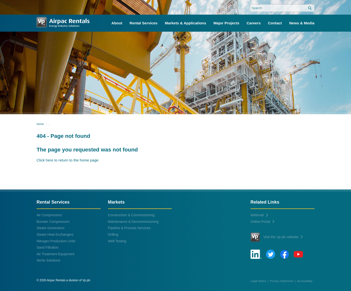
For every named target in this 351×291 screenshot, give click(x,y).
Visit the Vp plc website (277, 237)
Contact (275, 23)
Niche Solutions (48, 260)
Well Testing (117, 241)
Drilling (113, 234)
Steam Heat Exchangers (55, 234)
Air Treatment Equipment (55, 254)
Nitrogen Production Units (56, 241)
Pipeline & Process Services (129, 228)
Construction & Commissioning (131, 215)
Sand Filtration (47, 247)
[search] (309, 8)
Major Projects (226, 23)
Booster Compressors (53, 222)
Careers (254, 23)
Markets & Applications (185, 23)
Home (40, 123)
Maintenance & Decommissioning (133, 222)
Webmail (259, 215)
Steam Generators (50, 228)
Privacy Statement (281, 280)
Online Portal (263, 222)
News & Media (302, 23)
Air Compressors (49, 215)
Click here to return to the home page (67, 160)
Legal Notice (258, 280)
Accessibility (304, 280)
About (116, 23)
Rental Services (144, 23)
